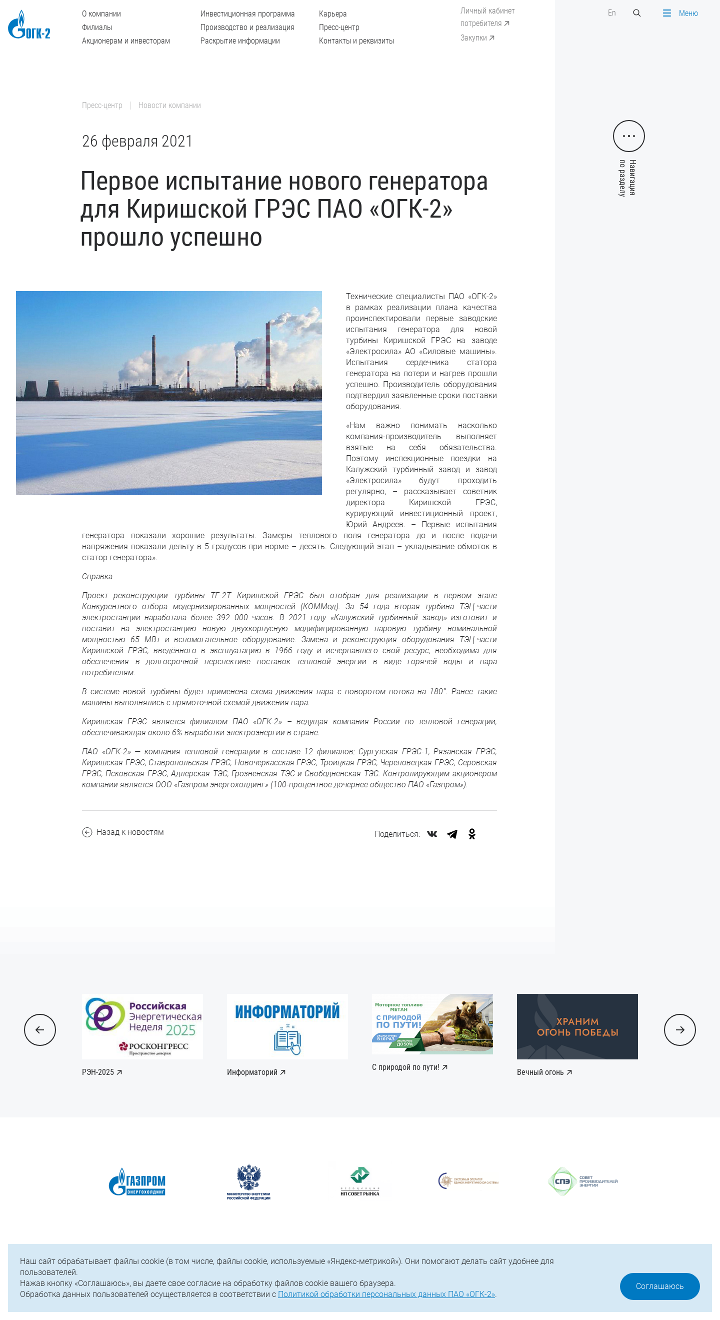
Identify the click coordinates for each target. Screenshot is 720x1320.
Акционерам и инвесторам (126, 41)
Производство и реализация (247, 27)
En (612, 13)
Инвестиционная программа (247, 14)
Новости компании (169, 105)
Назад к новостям (123, 832)
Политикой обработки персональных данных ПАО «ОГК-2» (386, 1294)
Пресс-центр (339, 27)
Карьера (333, 14)
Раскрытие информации (240, 41)
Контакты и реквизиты (356, 41)
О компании (101, 14)
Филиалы (97, 27)
